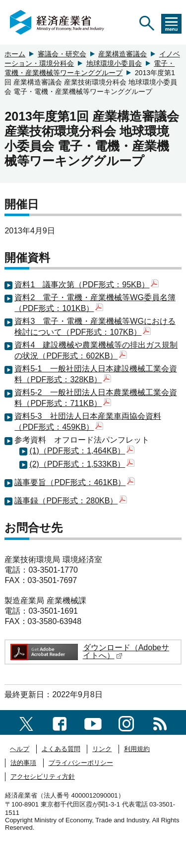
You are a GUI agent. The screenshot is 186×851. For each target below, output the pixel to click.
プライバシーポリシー (81, 762)
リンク (102, 749)
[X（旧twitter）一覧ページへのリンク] (26, 722)
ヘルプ (19, 749)
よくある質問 (61, 749)
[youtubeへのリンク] (93, 722)
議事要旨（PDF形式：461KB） (74, 482)
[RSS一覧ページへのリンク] (160, 722)
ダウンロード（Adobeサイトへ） (126, 651)
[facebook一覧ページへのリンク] (59, 722)
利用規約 (137, 749)
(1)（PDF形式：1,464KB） (81, 451)
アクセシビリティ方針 (42, 776)
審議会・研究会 (62, 54)
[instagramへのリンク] (126, 722)
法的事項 (23, 762)
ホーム (14, 54)
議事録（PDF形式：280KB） (70, 500)
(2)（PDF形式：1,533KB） (81, 464)
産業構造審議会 (122, 54)
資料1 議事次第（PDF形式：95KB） (86, 284)
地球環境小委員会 (114, 63)
